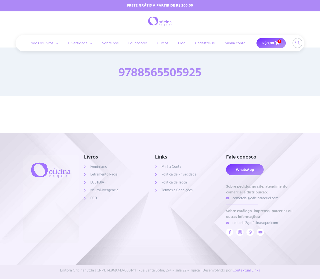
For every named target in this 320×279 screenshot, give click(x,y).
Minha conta (235, 43)
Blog (181, 43)
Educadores (137, 43)
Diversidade (80, 43)
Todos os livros (43, 43)
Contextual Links (246, 270)
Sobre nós (110, 43)
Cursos (162, 43)
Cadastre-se (205, 43)
